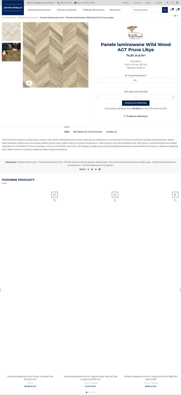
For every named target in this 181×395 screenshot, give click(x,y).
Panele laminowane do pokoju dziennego (130, 164)
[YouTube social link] (177, 3)
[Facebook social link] (168, 3)
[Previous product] (173, 18)
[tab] (66, 133)
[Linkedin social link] (96, 172)
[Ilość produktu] (136, 99)
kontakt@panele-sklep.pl (41, 3)
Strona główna (9, 20)
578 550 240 (64, 3)
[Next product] (178, 18)
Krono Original (91, 385)
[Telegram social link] (100, 172)
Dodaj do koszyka (136, 105)
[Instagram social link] (172, 3)
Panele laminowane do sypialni (97, 168)
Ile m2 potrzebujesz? (136, 78)
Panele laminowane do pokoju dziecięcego (85, 164)
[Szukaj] (149, 11)
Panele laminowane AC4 (52, 20)
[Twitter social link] (92, 172)
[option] (11, 34)
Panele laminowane (28, 20)
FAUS (30, 385)
